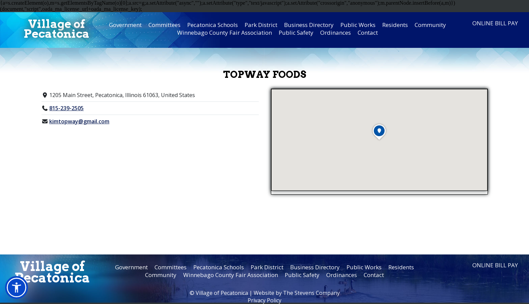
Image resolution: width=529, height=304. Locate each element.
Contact (368, 32)
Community (430, 25)
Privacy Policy (264, 300)
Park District (261, 25)
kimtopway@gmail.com (79, 121)
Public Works (357, 25)
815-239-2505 (66, 108)
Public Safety (296, 32)
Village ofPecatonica (56, 28)
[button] (16, 287)
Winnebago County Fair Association (224, 32)
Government (125, 25)
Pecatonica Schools (212, 25)
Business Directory (309, 25)
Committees (164, 25)
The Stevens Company (311, 293)
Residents (395, 25)
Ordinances (335, 32)
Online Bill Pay (495, 23)
